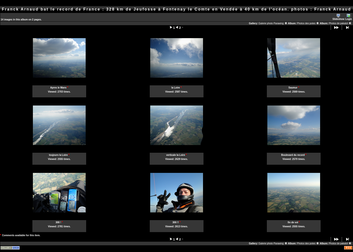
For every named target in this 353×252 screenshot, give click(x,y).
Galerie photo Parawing (272, 23)
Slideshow (338, 17)
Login (348, 17)
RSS (349, 247)
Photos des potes (308, 23)
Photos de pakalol (340, 23)
